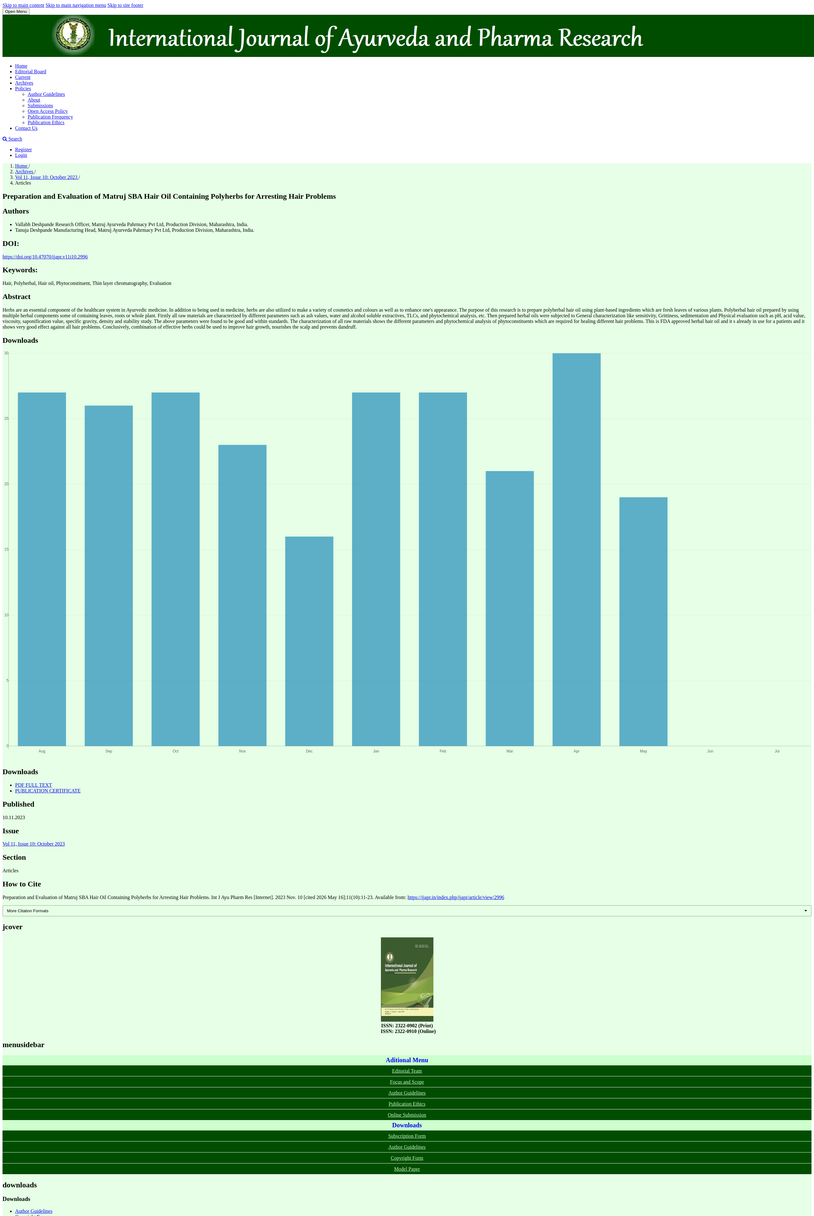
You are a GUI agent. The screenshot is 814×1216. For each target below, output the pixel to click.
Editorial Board (30, 71)
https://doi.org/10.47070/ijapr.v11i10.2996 (45, 256)
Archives (24, 83)
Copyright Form (407, 1158)
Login (21, 155)
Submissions (40, 105)
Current (22, 77)
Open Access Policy (48, 111)
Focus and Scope (407, 1082)
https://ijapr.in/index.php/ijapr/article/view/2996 (456, 897)
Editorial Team (407, 1071)
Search (12, 139)
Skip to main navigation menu (76, 5)
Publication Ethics (46, 122)
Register (23, 149)
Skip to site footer (125, 5)
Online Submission (407, 1115)
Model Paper (407, 1169)
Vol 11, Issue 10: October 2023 (47, 177)
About (34, 100)
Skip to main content (23, 5)
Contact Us (26, 128)
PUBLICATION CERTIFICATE (47, 790)
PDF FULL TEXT (33, 785)
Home (21, 66)
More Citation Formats (27, 910)
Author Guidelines (46, 94)
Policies (23, 88)
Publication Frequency (50, 116)
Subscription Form (407, 1136)
